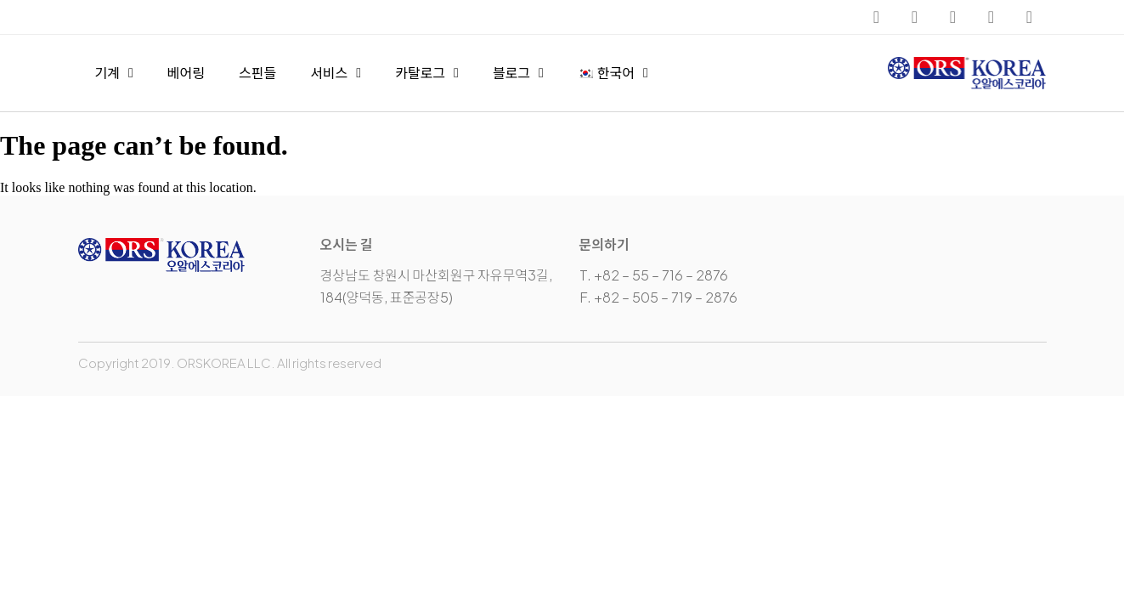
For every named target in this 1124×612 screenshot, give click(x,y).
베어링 (186, 73)
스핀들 (257, 73)
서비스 (335, 73)
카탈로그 (427, 73)
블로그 (518, 73)
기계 (114, 73)
